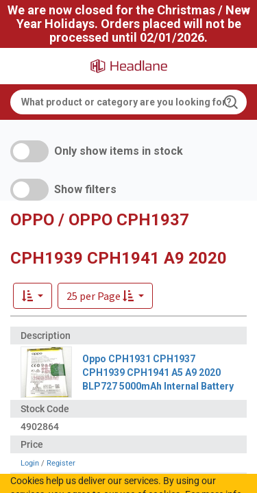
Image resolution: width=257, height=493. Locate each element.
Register (61, 463)
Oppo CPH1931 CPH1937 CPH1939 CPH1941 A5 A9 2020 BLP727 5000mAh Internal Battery (158, 372)
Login (30, 463)
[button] (105, 296)
